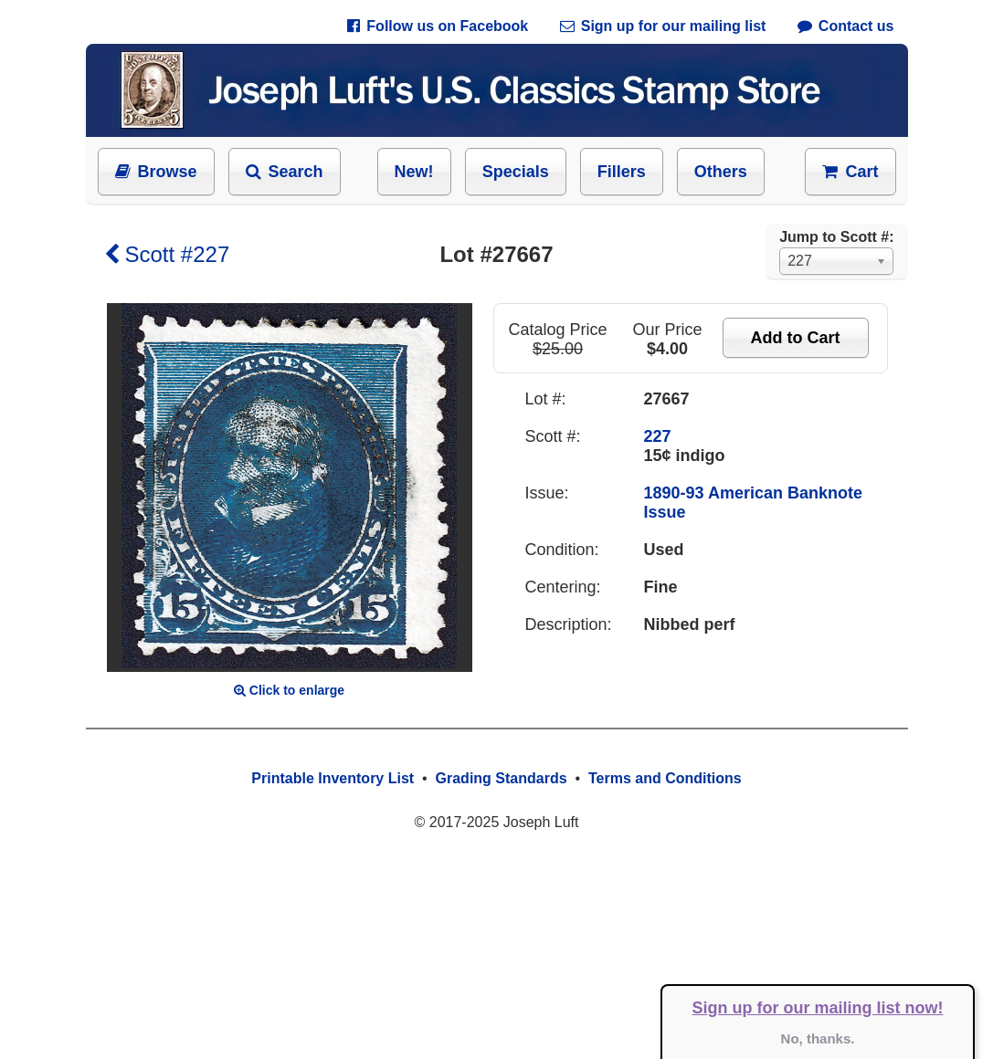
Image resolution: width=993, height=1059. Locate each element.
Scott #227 (167, 254)
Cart (850, 172)
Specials (515, 172)
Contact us (846, 26)
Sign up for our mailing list (663, 26)
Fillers (621, 172)
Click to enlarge (289, 690)
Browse (156, 172)
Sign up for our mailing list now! (818, 1008)
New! (414, 172)
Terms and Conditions (665, 778)
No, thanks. (818, 1038)
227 (657, 436)
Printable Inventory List (332, 778)
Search (284, 172)
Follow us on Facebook (437, 26)
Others (720, 172)
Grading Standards (501, 778)
